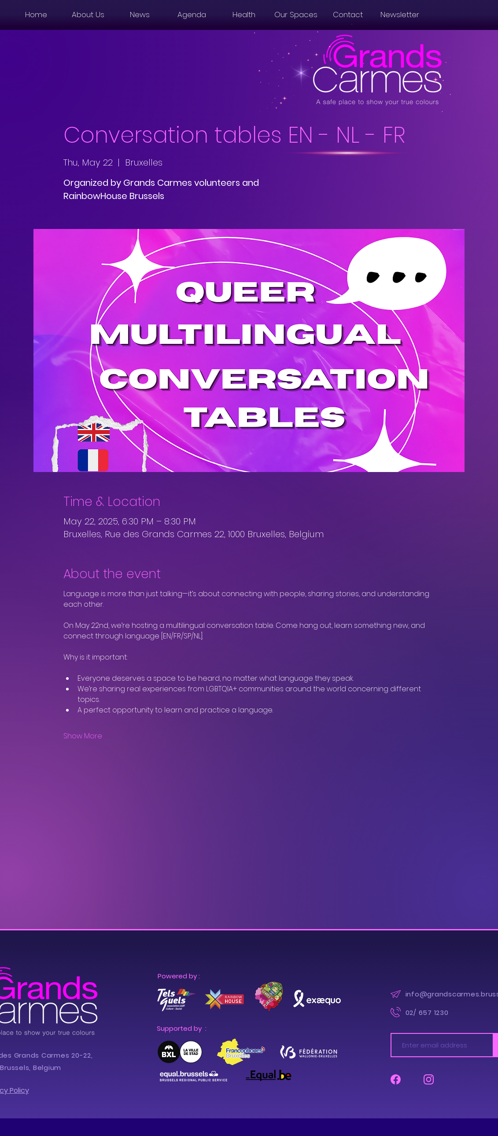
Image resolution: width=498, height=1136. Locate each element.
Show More (82, 736)
